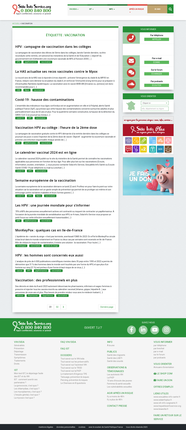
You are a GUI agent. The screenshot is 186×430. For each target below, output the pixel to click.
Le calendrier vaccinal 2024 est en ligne (46, 152)
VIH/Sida (19, 341)
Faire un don (163, 380)
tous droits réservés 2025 (136, 427)
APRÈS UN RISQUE (136, 10)
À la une (111, 345)
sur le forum (159, 354)
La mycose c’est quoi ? (24, 398)
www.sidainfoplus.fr (163, 400)
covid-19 (20, 118)
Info (109, 341)
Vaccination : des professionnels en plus (46, 280)
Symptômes (19, 357)
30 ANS (157, 9)
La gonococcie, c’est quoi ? (26, 385)
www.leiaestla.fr (161, 409)
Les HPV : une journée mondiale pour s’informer (52, 205)
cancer (19, 271)
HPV (18, 62)
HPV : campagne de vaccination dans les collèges (53, 46)
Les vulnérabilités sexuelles (119, 387)
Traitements (19, 361)
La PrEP (110, 377)
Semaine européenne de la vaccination (45, 180)
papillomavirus (30, 62)
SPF (29, 118)
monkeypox (21, 246)
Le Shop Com (163, 373)
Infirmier (20, 296)
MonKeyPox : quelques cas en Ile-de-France (49, 230)
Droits (16, 364)
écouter (156, 85)
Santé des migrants (116, 355)
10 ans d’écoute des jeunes (119, 380)
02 (57, 307)
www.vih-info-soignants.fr (165, 403)
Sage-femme (48, 296)
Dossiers (66, 355)
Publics (112, 351)
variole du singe (51, 246)
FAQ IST (65, 348)
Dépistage (18, 351)
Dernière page (106, 307)
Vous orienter (148, 96)
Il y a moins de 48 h (115, 396)
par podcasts (160, 357)
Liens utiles (161, 393)
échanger (157, 74)
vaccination (46, 62)
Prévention (19, 348)
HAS (18, 90)
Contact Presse (117, 405)
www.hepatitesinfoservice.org (167, 406)
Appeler (156, 39)
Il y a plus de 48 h (114, 399)
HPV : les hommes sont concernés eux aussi (49, 255)
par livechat (159, 348)
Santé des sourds (115, 361)
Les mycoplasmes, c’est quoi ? (28, 392)
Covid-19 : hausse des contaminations (44, 99)
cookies (81, 427)
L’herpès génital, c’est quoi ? (27, 395)
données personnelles (65, 427)
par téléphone (160, 345)
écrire (156, 62)
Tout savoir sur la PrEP (71, 371)
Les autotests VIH (115, 374)
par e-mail (158, 351)
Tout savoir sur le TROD (71, 368)
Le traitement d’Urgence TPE (74, 374)
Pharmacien (33, 296)
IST (91, 9)
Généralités (19, 345)
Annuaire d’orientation (164, 367)
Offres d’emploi (163, 386)
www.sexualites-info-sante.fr (167, 397)
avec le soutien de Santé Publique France (106, 427)
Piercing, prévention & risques (74, 380)
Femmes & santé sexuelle (119, 384)
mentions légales (46, 427)
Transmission (20, 354)
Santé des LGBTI (114, 358)
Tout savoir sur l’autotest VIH (74, 365)
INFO (112, 9)
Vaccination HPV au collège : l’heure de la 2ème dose (56, 127)
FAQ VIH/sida (68, 341)
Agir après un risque (120, 393)
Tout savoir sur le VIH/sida (72, 358)
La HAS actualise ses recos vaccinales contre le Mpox (56, 71)
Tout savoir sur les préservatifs (75, 362)
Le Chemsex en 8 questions (73, 383)
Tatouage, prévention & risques (75, 377)
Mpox (27, 90)
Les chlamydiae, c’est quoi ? (26, 388)
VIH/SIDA (73, 9)
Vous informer (163, 341)
